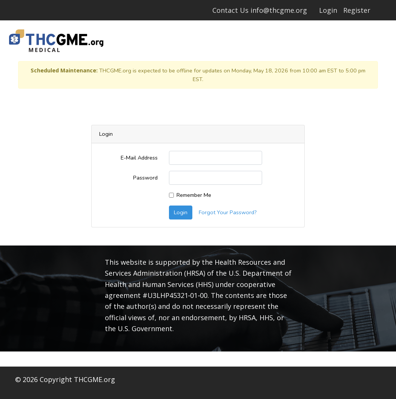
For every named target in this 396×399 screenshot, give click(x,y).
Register (356, 10)
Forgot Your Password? (228, 212)
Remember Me (194, 195)
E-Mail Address (139, 157)
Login (328, 10)
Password (145, 177)
